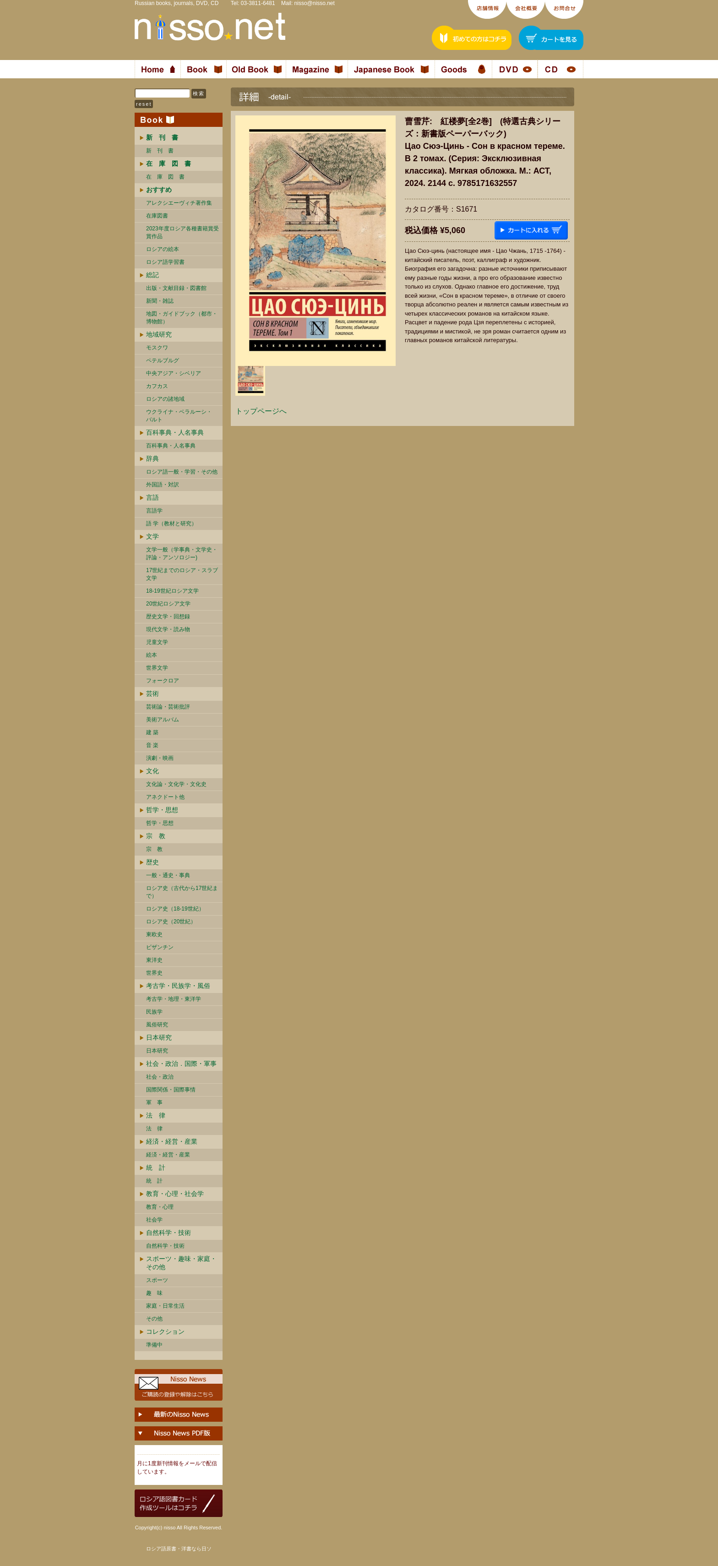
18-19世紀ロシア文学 (172, 591)
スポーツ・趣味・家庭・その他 (181, 1263)
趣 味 (154, 1293)
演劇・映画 (160, 758)
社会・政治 (160, 1077)
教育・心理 (160, 1207)
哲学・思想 (162, 809)
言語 (152, 497)
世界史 (154, 973)
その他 (154, 1318)
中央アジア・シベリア (173, 373)
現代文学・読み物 (168, 629)
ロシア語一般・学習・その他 (182, 472)
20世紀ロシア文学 (168, 603)
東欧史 (154, 934)
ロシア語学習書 (165, 262)
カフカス (157, 386)
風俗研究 (157, 1024)
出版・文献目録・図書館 (176, 288)
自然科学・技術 (168, 1232)
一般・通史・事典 (168, 875)
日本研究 (159, 1037)
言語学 (154, 510)
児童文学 (157, 642)
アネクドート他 (165, 797)
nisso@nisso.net (314, 3)
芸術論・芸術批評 (168, 707)
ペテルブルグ (162, 360)
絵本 (151, 655)
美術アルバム (162, 719)
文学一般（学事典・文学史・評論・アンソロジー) (182, 553)
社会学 (154, 1220)
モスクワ (157, 347)
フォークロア (162, 680)
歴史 (152, 862)
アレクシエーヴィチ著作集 (179, 203)
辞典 (152, 458)
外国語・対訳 (162, 484)
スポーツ (157, 1280)
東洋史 (154, 960)
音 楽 (152, 745)
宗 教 (155, 836)
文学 (152, 536)
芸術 (152, 693)
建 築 (152, 732)
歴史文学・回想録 (168, 616)
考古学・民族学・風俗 (178, 985)
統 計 (155, 1167)
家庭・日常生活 (165, 1306)
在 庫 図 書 (165, 177)
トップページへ (261, 411)
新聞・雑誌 (160, 301)
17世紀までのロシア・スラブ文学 (182, 574)
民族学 (154, 1012)
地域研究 (159, 334)
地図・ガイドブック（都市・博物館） (182, 318)
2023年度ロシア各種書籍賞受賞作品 (182, 232)
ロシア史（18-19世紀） (175, 909)
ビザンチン (160, 947)
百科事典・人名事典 (175, 432)
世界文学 (157, 668)
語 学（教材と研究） (171, 523)
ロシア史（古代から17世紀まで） (182, 892)
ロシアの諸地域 (165, 399)
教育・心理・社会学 (175, 1193)
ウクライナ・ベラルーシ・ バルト (179, 416)
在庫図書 (157, 216)
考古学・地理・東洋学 (173, 999)
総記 (152, 274)
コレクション (165, 1331)
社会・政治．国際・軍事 (181, 1063)
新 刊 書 (160, 150)
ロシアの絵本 (162, 249)
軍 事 (154, 1102)
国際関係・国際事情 (171, 1089)
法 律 (155, 1115)
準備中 (154, 1345)
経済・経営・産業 (171, 1141)
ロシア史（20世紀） (171, 921)
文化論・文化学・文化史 (176, 784)
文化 (152, 771)
